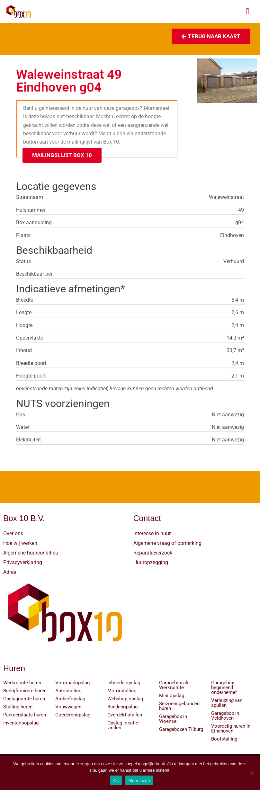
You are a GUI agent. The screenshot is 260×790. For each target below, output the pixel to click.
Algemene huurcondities (30, 553)
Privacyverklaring (22, 562)
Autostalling (68, 691)
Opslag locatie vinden (122, 725)
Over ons (13, 533)
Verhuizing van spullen (226, 703)
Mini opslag (171, 696)
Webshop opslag (125, 699)
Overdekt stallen (124, 715)
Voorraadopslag (72, 683)
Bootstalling (224, 739)
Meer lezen (139, 780)
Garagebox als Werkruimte (174, 685)
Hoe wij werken (20, 543)
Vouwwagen (68, 707)
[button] (62, 155)
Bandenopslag (122, 707)
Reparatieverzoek (152, 553)
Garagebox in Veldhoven (225, 716)
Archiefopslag (70, 699)
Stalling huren (17, 707)
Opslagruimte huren (24, 699)
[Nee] (252, 773)
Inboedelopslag (123, 683)
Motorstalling (121, 691)
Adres (9, 572)
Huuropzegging (150, 562)
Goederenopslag (72, 715)
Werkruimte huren (22, 683)
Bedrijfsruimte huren (25, 691)
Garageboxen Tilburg (181, 729)
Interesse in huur (152, 533)
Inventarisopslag (21, 723)
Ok (116, 780)
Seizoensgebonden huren (179, 706)
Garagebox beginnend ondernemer (224, 688)
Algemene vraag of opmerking (167, 543)
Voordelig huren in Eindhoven (230, 728)
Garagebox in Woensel (173, 719)
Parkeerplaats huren (24, 715)
